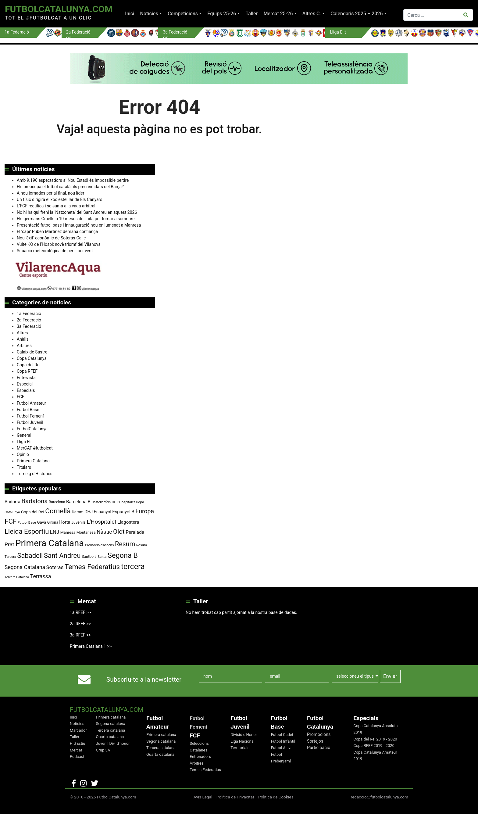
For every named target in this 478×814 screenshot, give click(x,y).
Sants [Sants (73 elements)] (102, 556)
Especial (25, 384)
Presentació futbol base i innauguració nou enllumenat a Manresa (79, 225)
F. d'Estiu (77, 743)
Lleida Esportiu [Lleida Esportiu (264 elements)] (27, 531)
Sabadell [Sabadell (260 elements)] (30, 555)
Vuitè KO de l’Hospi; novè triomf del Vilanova (59, 244)
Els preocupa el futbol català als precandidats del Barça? (70, 186)
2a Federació (29, 319)
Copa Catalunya (32, 358)
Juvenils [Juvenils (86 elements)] (78, 522)
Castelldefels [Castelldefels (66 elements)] (101, 502)
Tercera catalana (110, 730)
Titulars (24, 467)
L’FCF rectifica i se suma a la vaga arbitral (56, 205)
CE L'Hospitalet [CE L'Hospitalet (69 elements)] (123, 502)
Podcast (77, 756)
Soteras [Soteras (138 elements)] (55, 567)
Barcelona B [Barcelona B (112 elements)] (78, 501)
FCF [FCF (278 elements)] (11, 521)
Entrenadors (200, 756)
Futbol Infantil (283, 741)
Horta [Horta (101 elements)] (64, 522)
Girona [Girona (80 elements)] (52, 522)
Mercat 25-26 (278, 13)
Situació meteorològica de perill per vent (55, 250)
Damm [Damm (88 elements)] (78, 512)
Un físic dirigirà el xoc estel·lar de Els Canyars (59, 199)
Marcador (78, 730)
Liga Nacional (242, 741)
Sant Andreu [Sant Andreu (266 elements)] (62, 555)
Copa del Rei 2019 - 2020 (375, 739)
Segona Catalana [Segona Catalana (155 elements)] (25, 567)
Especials (26, 390)
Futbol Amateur (31, 403)
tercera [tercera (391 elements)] (133, 566)
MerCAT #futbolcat (35, 448)
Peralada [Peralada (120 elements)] (135, 532)
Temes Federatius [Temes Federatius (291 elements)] (92, 567)
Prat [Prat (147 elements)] (9, 544)
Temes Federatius (205, 769)
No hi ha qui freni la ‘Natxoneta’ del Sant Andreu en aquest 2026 (77, 212)
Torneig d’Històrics (34, 473)
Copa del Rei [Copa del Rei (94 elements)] (32, 511)
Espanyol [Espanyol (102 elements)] (102, 511)
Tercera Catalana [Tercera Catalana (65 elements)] (17, 577)
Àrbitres (24, 345)
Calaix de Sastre (32, 352)
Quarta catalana (110, 736)
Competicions (183, 13)
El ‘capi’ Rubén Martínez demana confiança (57, 231)
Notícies (149, 13)
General (24, 435)
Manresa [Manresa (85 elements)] (68, 532)
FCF (20, 396)
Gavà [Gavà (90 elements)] (41, 522)
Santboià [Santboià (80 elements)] (89, 556)
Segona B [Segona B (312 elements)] (123, 555)
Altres (22, 332)
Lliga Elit (25, 441)
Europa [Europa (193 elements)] (144, 511)
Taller (251, 13)
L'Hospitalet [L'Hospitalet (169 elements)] (101, 521)
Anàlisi (23, 339)
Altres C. (311, 13)
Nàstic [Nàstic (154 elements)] (104, 532)
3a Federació (29, 326)
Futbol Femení (30, 416)
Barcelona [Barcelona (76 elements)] (57, 502)
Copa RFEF (27, 371)
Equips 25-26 (221, 13)
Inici (129, 13)
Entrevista (26, 377)
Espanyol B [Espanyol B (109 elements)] (123, 512)
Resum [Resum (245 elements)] (125, 544)
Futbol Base (28, 409)
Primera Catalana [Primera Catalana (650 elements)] (49, 543)
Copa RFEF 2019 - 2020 (373, 745)
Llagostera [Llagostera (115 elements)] (128, 522)
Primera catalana (111, 717)
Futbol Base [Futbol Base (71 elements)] (27, 522)
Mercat (76, 750)
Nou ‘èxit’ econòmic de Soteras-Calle (51, 237)
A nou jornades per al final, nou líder (50, 193)
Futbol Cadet (282, 734)
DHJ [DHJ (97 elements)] (88, 511)
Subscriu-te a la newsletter (143, 679)
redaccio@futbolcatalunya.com (379, 796)
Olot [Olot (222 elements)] (119, 531)
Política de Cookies (276, 796)
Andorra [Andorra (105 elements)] (12, 501)
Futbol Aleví (281, 747)
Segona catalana (110, 723)
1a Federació (29, 313)
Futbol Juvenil (30, 422)
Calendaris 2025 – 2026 (356, 13)
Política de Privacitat (235, 796)
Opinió (23, 454)
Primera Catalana (33, 460)
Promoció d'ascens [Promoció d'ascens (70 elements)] (99, 545)
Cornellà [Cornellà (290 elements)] (57, 511)
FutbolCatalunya (32, 428)
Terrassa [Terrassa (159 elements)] (40, 576)
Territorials (239, 747)
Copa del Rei (29, 364)
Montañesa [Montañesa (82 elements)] (86, 532)
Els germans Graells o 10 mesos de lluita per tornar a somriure (75, 218)
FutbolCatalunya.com (58, 9)
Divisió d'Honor (243, 734)
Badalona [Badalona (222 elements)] (34, 501)
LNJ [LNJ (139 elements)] (54, 532)
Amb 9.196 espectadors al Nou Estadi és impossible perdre (73, 180)
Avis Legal (203, 796)
